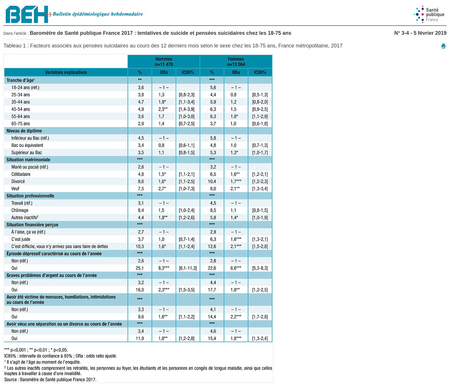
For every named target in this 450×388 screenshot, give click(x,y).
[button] (444, 46)
